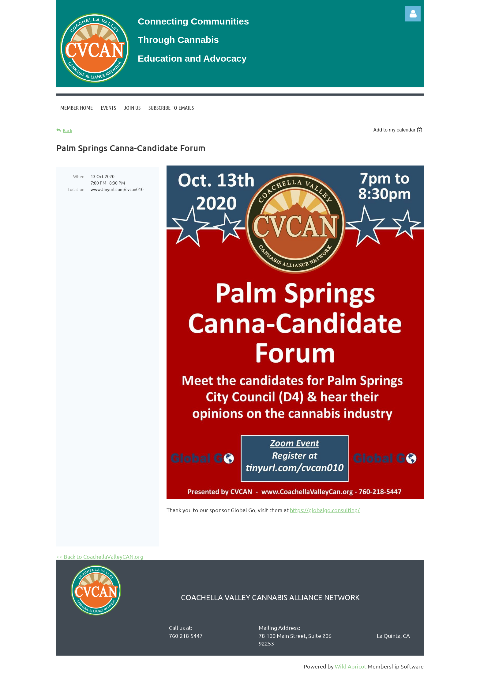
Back (67, 130)
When (78, 176)
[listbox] (398, 130)
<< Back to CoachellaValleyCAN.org (99, 556)
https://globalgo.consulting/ (325, 510)
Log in (413, 13)
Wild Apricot (350, 666)
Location (76, 189)
